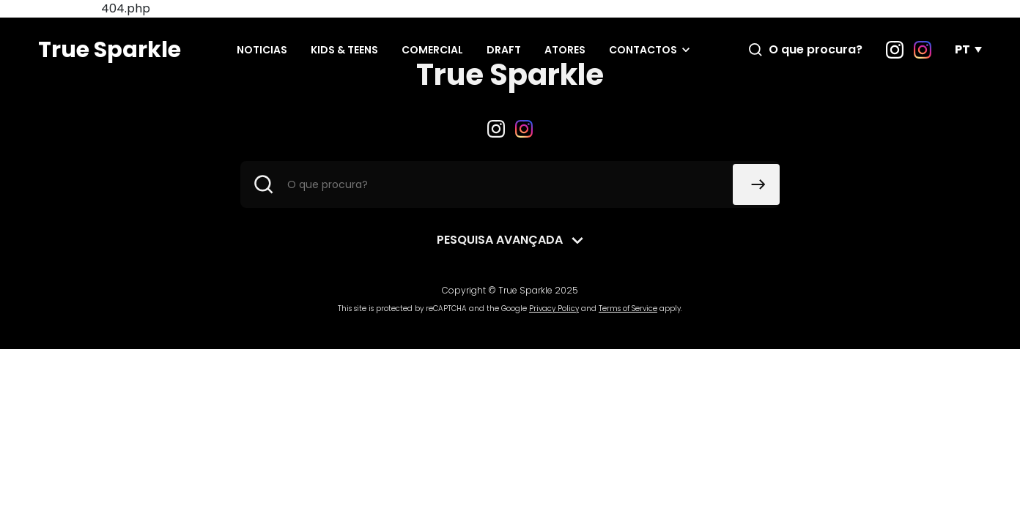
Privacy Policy (554, 308)
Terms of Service (628, 308)
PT (962, 49)
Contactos (643, 49)
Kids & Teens (344, 49)
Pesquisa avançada (500, 239)
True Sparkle (109, 49)
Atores (564, 49)
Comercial (432, 49)
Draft (504, 49)
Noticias (262, 49)
